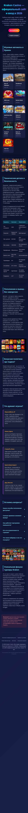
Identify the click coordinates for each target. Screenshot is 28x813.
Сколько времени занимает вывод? (14, 517)
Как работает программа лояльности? (14, 524)
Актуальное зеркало (22, 640)
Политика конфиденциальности (9, 637)
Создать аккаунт (14, 35)
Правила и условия (22, 637)
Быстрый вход (14, 30)
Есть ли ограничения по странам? (14, 531)
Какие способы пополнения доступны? (14, 509)
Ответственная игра (6, 640)
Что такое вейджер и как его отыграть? (14, 539)
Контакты (14, 640)
